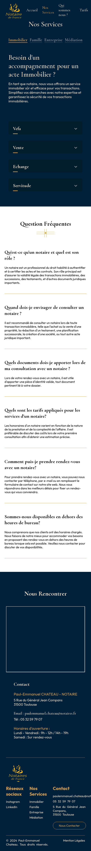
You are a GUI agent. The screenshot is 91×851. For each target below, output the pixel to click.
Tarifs (84, 10)
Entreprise (53, 39)
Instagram (13, 802)
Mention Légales (74, 840)
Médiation (74, 39)
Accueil (32, 10)
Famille (36, 39)
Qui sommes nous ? (64, 10)
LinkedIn (11, 807)
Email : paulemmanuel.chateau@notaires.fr (45, 713)
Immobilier (18, 39)
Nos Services (48, 10)
